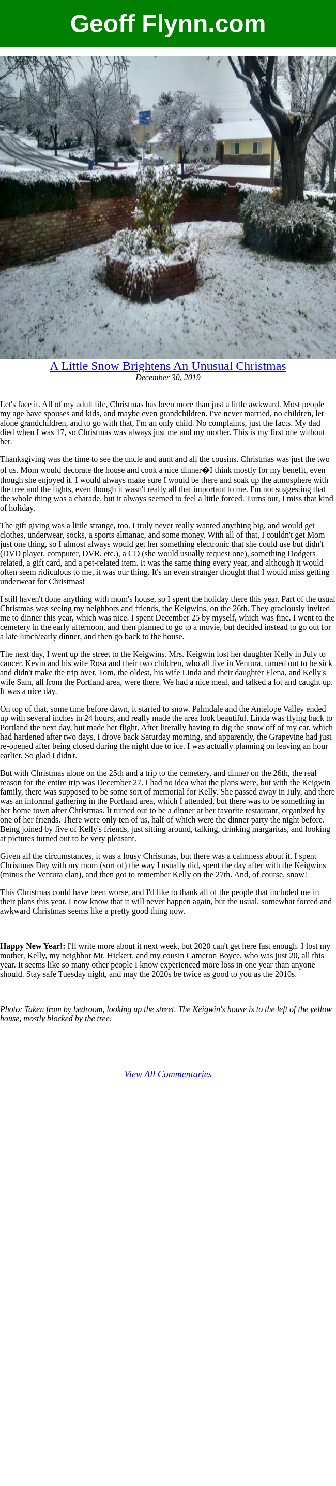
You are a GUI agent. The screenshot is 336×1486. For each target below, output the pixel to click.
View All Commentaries (167, 1074)
